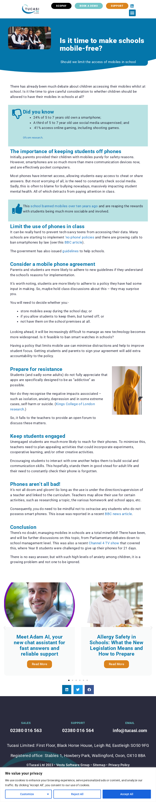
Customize (27, 794)
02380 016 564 (78, 730)
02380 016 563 (26, 730)
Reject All (77, 794)
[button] (132, 13)
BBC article (73, 242)
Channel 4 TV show (104, 543)
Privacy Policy (119, 765)
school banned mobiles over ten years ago (64, 206)
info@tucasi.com (130, 730)
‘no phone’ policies (79, 237)
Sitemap (99, 765)
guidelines (70, 251)
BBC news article (118, 514)
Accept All (126, 794)
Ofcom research (32, 137)
